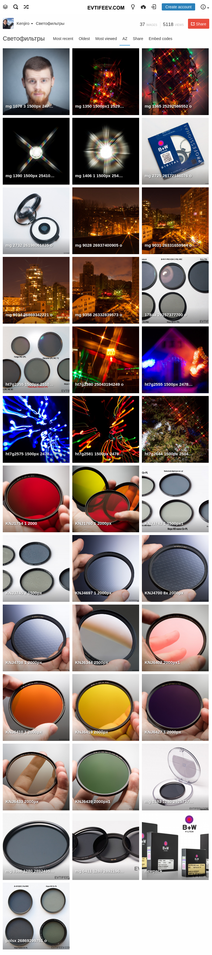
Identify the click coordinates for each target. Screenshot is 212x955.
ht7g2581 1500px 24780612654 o (99, 453)
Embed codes (161, 38)
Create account (178, 7)
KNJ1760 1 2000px (93, 523)
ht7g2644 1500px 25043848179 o (169, 453)
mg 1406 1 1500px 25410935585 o (99, 175)
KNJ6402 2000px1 (162, 662)
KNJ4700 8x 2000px (164, 592)
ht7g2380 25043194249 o (99, 384)
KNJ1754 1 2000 (21, 523)
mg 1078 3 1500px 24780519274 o (30, 106)
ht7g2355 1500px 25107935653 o (30, 384)
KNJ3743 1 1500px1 (164, 523)
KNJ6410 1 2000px (24, 732)
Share (138, 38)
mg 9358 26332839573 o (98, 314)
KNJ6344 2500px (91, 662)
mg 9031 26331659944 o (168, 245)
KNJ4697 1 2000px (93, 592)
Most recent (63, 38)
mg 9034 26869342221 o (29, 314)
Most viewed (106, 38)
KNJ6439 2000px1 (92, 801)
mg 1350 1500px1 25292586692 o (99, 106)
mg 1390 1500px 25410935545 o (30, 175)
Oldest (84, 38)
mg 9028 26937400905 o (98, 245)
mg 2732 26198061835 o (29, 245)
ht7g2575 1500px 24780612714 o (30, 453)
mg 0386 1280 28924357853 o (30, 871)
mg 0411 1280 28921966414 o (99, 871)
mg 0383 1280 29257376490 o (169, 801)
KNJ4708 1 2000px (24, 662)
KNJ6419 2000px (91, 732)
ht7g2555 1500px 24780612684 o (169, 384)
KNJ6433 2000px (22, 801)
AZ (124, 38)
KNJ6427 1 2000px (163, 732)
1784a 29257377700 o (166, 314)
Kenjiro (25, 23)
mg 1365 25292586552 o (168, 106)
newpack (153, 871)
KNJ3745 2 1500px (24, 592)
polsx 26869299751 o (26, 940)
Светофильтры (50, 23)
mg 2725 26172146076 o (168, 175)
